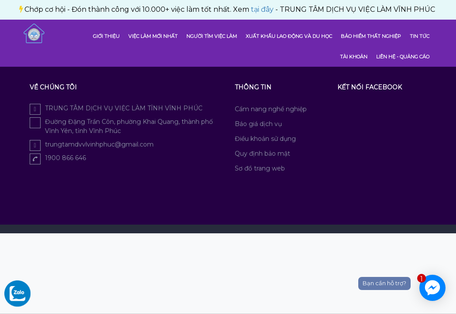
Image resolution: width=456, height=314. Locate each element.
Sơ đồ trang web (260, 168)
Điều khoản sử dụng (265, 139)
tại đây (149, 9)
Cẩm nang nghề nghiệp (271, 109)
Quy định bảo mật (262, 153)
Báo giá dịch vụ (258, 124)
